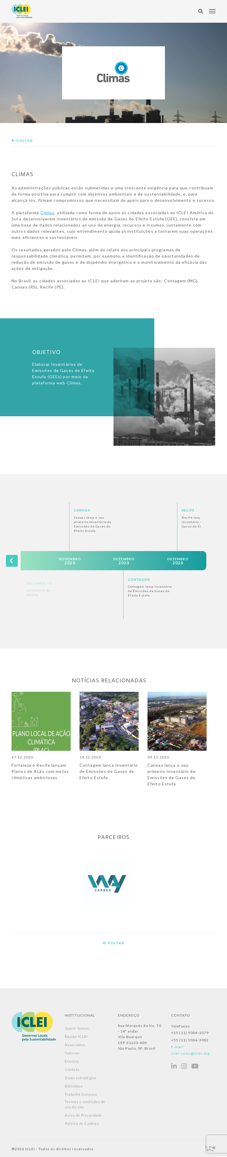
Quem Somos (77, 1028)
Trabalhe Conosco (81, 1094)
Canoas (131, 510)
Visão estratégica (80, 1078)
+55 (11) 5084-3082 (190, 1040)
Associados (75, 1045)
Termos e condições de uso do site (85, 1104)
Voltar (22, 140)
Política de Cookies (82, 1123)
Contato (72, 1069)
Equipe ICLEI (76, 1036)
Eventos (72, 1061)
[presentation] (12, 560)
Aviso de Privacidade (83, 1115)
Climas (47, 212)
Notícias (72, 1053)
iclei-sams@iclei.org (190, 1053)
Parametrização (33, 510)
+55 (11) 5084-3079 (190, 1032)
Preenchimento (85, 583)
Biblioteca (74, 1086)
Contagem (188, 579)
